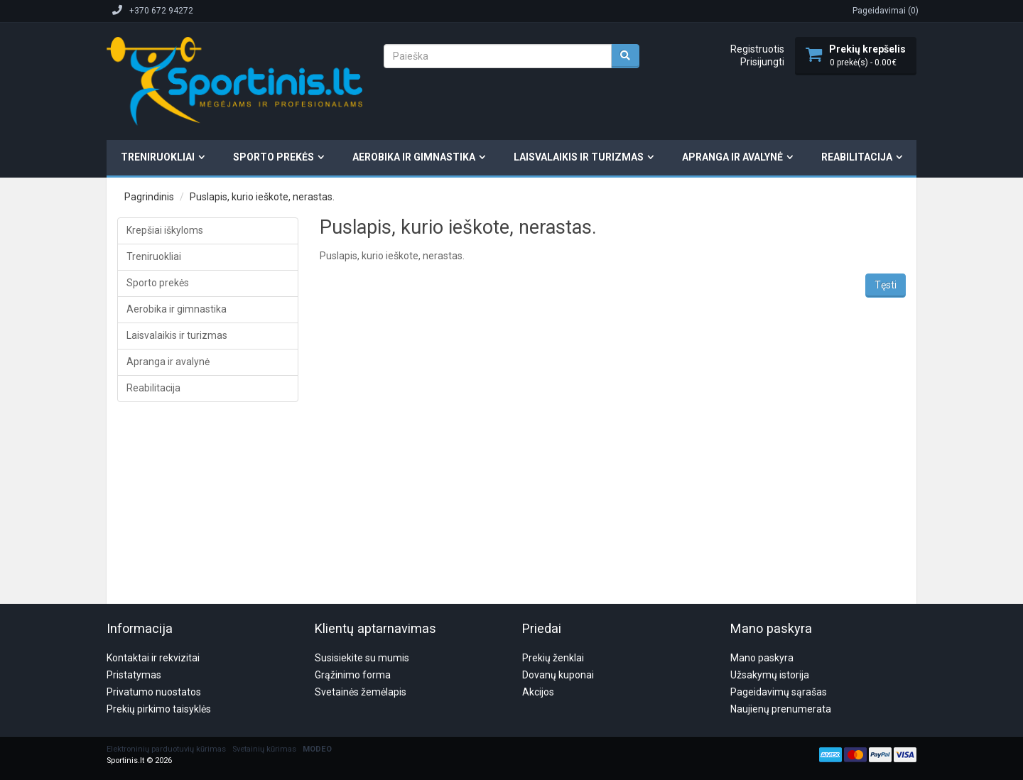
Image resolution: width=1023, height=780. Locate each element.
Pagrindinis (149, 196)
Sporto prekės (273, 157)
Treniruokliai (158, 157)
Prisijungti (762, 61)
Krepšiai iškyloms (164, 230)
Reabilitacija (856, 157)
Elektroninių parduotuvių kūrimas (166, 681)
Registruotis (757, 49)
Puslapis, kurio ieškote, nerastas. (262, 196)
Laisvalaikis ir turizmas (579, 157)
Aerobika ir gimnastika (413, 157)
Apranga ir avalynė (732, 157)
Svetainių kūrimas (264, 681)
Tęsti (886, 285)
